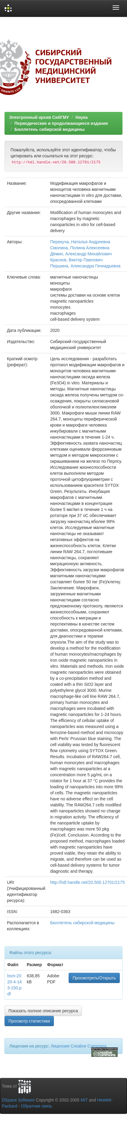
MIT (84, 1100)
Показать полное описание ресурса (43, 1010)
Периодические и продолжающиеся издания (61, 123)
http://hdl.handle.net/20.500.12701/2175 (87, 882)
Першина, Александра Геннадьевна (85, 265)
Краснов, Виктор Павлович (76, 259)
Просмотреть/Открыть (94, 977)
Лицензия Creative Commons (79, 1046)
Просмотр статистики (29, 1021)
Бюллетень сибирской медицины (49, 129)
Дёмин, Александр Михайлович (81, 253)
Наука (82, 117)
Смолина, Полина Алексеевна (80, 247)
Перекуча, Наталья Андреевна (80, 241)
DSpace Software (18, 1100)
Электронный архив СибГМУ (39, 117)
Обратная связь (36, 1106)
